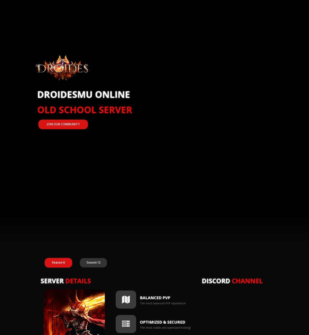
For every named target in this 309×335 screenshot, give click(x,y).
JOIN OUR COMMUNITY (63, 124)
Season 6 (58, 262)
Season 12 (94, 262)
